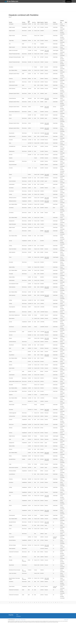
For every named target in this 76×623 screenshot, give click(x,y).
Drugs (64, 1)
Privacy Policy (18, 619)
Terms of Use (23, 619)
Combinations (68, 1)
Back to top (66, 619)
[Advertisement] (38, 7)
